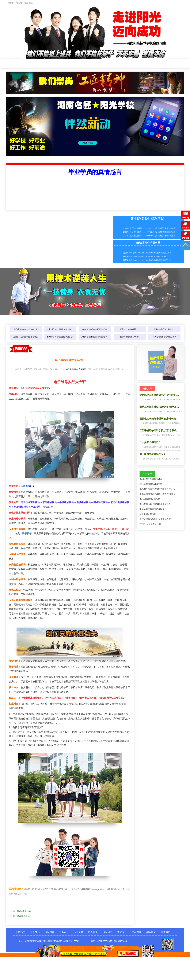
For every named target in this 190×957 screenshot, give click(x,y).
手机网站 (11, 3)
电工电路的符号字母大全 (153, 454)
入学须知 (47, 64)
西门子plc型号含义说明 (150, 524)
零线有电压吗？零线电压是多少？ (155, 504)
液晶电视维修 (23, 916)
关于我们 (165, 932)
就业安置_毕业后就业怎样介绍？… (60, 329)
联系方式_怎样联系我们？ (129, 329)
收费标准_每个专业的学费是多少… (60, 337)
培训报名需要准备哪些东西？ (164, 337)
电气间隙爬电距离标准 (150, 499)
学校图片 (163, 64)
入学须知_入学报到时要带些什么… (26, 337)
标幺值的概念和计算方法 (151, 484)
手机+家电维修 (24, 911)
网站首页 (14, 64)
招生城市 (130, 64)
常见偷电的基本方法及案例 (152, 509)
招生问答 (64, 64)
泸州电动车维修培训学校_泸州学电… (159, 395)
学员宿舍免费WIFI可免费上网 (25, 329)
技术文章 (97, 64)
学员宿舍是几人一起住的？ (164, 329)
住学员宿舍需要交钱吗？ (130, 337)
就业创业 (80, 64)
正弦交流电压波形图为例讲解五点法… (157, 519)
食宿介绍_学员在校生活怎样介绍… (95, 329)
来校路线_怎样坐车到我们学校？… (95, 337)
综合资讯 (113, 64)
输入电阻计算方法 (148, 514)
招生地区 (151, 932)
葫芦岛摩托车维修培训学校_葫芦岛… (159, 407)
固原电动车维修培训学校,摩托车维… (159, 418)
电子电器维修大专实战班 (76, 369)
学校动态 (30, 64)
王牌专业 (147, 64)
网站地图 (19, 3)
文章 (26, 3)
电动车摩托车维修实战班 (151, 479)
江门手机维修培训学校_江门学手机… (159, 430)
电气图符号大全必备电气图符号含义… (157, 489)
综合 (31, 3)
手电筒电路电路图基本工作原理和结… (157, 494)
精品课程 (29, 369)
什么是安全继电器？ (150, 442)
